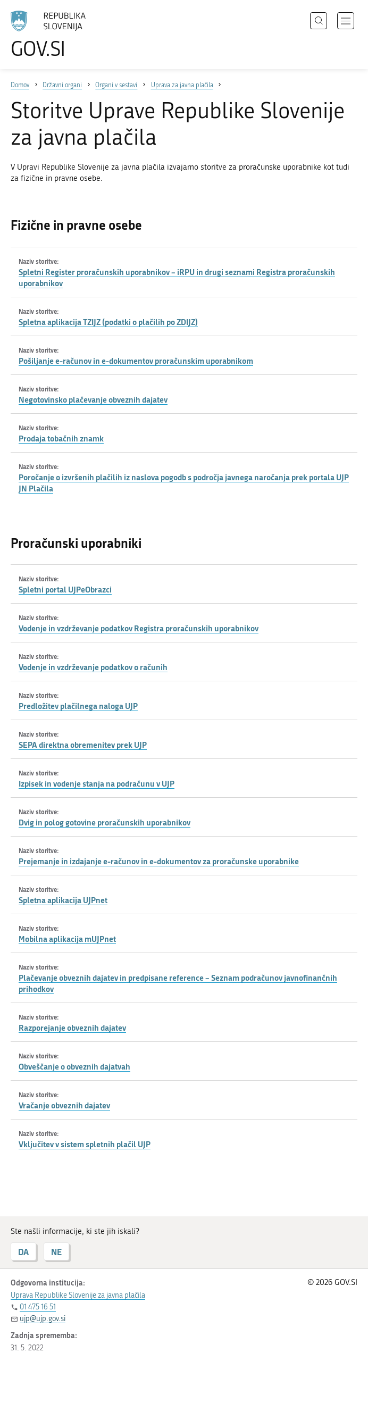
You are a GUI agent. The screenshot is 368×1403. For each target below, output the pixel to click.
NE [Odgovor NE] (56, 1252)
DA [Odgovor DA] (23, 1252)
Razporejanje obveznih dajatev (72, 1027)
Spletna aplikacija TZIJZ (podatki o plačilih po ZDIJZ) (108, 322)
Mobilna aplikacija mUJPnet (67, 939)
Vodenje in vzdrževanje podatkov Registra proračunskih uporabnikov (138, 628)
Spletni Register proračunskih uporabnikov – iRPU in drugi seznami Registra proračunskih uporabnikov (177, 277)
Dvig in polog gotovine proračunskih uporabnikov (104, 822)
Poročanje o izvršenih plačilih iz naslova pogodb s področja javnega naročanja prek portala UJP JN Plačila (184, 482)
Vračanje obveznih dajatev (64, 1105)
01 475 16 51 (38, 1307)
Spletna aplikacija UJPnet (63, 900)
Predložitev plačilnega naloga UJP (78, 706)
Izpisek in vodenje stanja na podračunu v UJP (96, 783)
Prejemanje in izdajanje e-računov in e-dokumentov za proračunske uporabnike (159, 861)
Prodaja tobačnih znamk (61, 438)
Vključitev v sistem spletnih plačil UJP (84, 1144)
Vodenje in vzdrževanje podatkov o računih (93, 667)
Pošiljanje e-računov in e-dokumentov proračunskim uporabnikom (136, 360)
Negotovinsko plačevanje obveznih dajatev (93, 399)
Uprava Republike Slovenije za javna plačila (78, 1295)
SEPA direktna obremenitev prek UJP (83, 744)
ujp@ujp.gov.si (42, 1318)
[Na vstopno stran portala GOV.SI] (64, 35)
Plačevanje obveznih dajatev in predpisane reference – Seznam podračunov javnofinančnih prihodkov (178, 983)
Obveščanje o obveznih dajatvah (74, 1066)
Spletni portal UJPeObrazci (65, 589)
